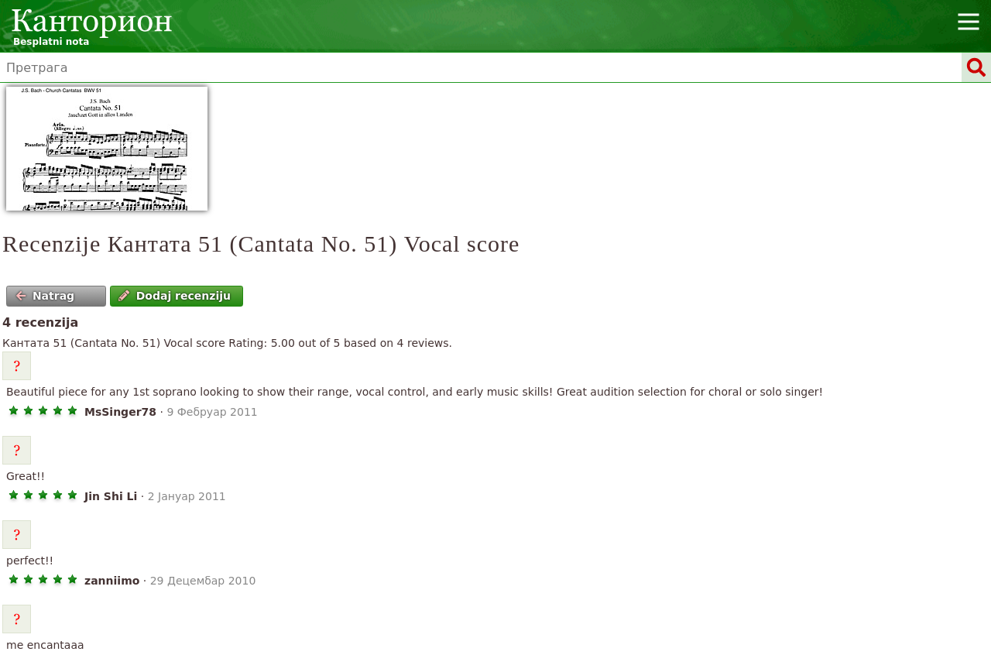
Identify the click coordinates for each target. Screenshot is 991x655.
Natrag (45, 296)
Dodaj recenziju (174, 296)
